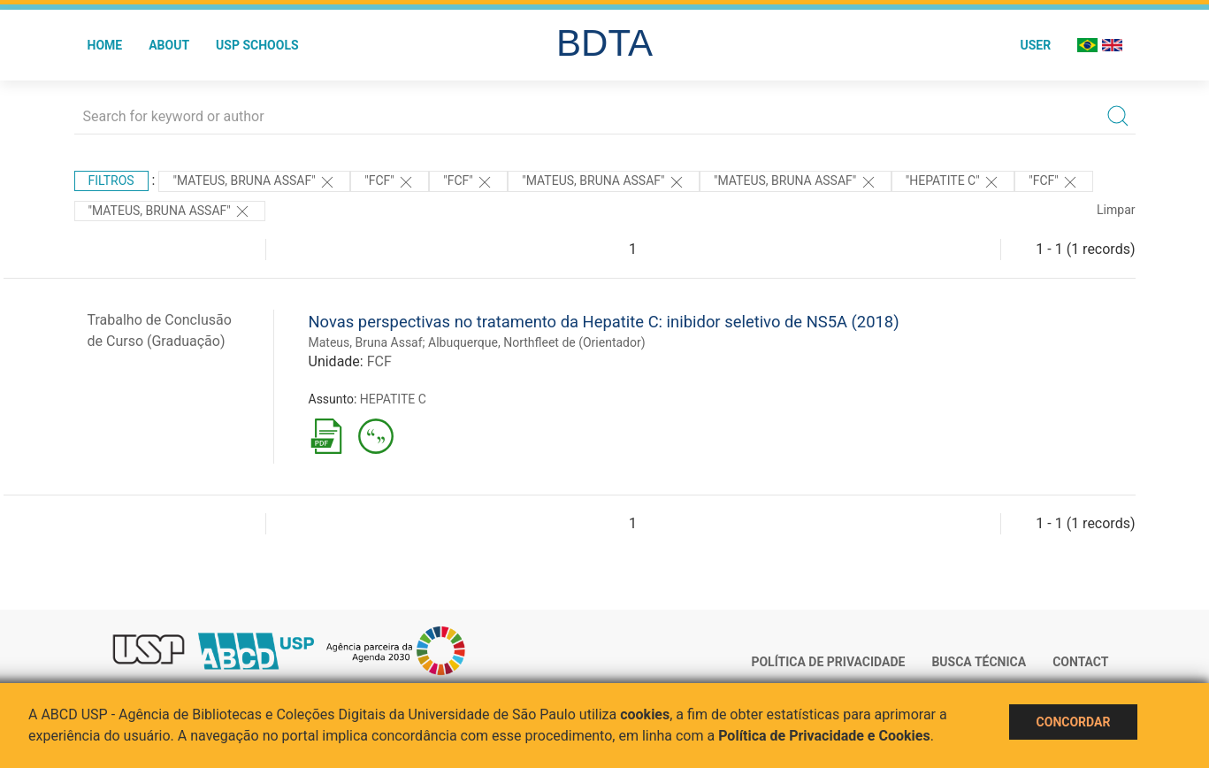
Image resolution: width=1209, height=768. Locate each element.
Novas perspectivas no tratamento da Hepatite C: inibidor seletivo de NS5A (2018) (604, 321)
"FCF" (389, 182)
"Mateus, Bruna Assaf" (254, 182)
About (169, 45)
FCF (379, 361)
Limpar (1116, 210)
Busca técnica (978, 662)
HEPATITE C (393, 399)
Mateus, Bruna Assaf (366, 342)
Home (105, 45)
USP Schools (257, 45)
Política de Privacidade (828, 662)
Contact (1080, 662)
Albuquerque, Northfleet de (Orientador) (537, 342)
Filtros (111, 180)
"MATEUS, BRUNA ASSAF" (795, 182)
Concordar (1074, 722)
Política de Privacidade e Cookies (824, 735)
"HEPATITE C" (953, 182)
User (1035, 45)
